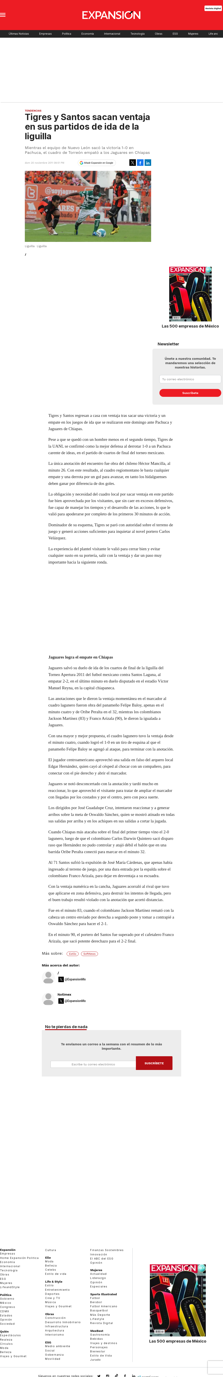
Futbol (95, 1298)
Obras (158, 33)
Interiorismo (54, 1334)
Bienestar (97, 1351)
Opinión (6, 1319)
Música (50, 1302)
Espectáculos (10, 1335)
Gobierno (7, 1298)
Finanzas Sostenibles (107, 1250)
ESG (175, 33)
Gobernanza (54, 1354)
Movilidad (53, 1358)
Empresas (45, 33)
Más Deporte (100, 1314)
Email (93, 1064)
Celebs (50, 1269)
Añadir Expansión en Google (98, 162)
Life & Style (53, 1281)
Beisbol (96, 1302)
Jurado (95, 1359)
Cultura (50, 1250)
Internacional (112, 33)
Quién (4, 1331)
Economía (87, 33)
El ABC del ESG (101, 1258)
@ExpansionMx (75, 979)
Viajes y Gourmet (13, 1356)
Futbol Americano (103, 1306)
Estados (6, 1315)
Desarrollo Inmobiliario (63, 1322)
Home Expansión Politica (19, 1258)
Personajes (99, 1347)
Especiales (98, 1286)
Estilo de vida (56, 1273)
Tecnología (137, 33)
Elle (48, 1257)
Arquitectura (54, 1330)
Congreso (7, 1307)
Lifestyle (97, 1319)
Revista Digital (213, 8)
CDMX (4, 1311)
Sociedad (7, 1323)
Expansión (7, 1249)
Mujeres (193, 33)
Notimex (64, 995)
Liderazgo (98, 1278)
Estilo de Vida (101, 1355)
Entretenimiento (57, 1289)
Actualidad (98, 1273)
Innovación (98, 1254)
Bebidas (96, 1338)
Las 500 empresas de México (190, 326)
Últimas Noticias (19, 33)
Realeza (6, 1339)
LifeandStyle (10, 1287)
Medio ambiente (58, 1346)
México (5, 1302)
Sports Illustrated (103, 1294)
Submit (154, 1063)
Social (50, 1350)
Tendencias (33, 110)
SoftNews (89, 953)
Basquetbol (99, 1310)
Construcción (55, 1317)
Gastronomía (100, 1334)
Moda (4, 1348)
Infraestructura (56, 1326)
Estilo (72, 953)
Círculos (6, 1343)
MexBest (96, 1331)
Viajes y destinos (103, 1343)
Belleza (6, 1352)
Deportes (52, 1294)
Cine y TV (52, 1298)
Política (66, 33)
